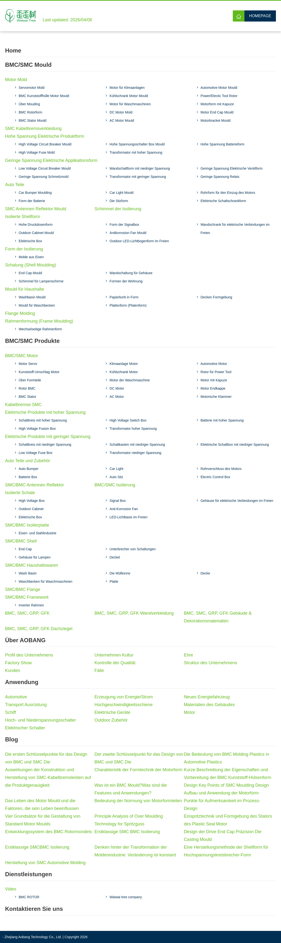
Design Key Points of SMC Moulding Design (226, 785)
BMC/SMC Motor (21, 355)
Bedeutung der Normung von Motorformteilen (138, 800)
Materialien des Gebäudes (209, 704)
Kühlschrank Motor (123, 372)
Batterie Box (28, 477)
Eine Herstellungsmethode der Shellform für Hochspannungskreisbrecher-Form (226, 851)
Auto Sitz (116, 477)
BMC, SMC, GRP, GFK (27, 613)
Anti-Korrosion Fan (123, 509)
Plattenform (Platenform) (128, 305)
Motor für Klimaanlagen (127, 88)
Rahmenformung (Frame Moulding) (39, 321)
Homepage (260, 16)
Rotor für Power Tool (216, 372)
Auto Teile (14, 184)
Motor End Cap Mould (217, 112)
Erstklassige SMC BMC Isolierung (127, 831)
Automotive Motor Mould (219, 88)
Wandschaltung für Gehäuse (130, 273)
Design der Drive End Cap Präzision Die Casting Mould (222, 835)
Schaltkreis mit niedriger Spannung (45, 444)
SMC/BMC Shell (21, 541)
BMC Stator (27, 397)
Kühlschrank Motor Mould (128, 96)
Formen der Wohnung (125, 281)
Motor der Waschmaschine (129, 380)
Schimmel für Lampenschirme (41, 281)
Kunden (12, 670)
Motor (189, 712)
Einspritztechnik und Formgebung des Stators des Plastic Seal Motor (228, 820)
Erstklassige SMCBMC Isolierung (37, 847)
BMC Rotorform (30, 112)
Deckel (114, 557)
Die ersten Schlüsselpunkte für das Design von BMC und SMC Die (46, 758)
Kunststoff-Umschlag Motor (39, 372)
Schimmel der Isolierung (117, 208)
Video (10, 889)
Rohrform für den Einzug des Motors (228, 193)
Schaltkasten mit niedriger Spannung (137, 444)
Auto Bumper (29, 469)
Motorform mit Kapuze (217, 104)
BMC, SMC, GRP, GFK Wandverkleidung (134, 613)
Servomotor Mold (32, 88)
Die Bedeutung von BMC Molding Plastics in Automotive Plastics (226, 758)
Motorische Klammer (216, 397)
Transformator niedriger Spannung (135, 453)
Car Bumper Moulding (35, 193)
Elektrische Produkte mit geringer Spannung (47, 436)
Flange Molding (20, 313)
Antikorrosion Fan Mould (127, 233)
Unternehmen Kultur (113, 655)
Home (13, 50)
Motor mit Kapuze (214, 380)
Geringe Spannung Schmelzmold (43, 177)
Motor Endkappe (213, 388)
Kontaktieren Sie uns (34, 908)
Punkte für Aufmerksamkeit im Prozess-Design (222, 804)
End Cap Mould (30, 273)
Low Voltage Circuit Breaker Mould (45, 168)
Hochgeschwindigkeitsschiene (123, 704)
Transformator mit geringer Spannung (137, 177)
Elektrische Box (30, 241)
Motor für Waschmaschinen (130, 104)
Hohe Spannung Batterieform (222, 144)
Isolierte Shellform (22, 216)
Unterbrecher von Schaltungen (132, 549)
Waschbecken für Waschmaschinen (45, 581)
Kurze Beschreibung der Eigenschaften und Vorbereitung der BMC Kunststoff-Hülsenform (227, 773)
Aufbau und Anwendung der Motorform (221, 793)
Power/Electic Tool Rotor (219, 96)
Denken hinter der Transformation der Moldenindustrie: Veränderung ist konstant (135, 851)
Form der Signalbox (124, 224)
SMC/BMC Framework (27, 597)
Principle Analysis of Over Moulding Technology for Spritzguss (128, 820)
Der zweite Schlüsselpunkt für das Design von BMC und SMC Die (138, 758)
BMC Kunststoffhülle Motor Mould (44, 96)
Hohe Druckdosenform (36, 224)
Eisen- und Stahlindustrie (37, 533)
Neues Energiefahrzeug (207, 696)
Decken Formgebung (216, 297)
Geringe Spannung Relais (220, 177)
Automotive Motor (214, 364)
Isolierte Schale (20, 492)
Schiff (10, 712)
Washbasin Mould (32, 297)
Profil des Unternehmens (29, 655)
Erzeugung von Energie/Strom (123, 696)
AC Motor (116, 397)
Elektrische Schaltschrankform (223, 201)
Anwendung (21, 682)
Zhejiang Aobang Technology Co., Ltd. (33, 937)
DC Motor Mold (120, 112)
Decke (205, 573)
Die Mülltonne (119, 573)
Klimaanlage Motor (123, 364)
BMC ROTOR (29, 897)
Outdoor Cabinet (31, 509)
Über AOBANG (25, 640)
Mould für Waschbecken (37, 305)
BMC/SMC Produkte (32, 341)
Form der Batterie (32, 201)
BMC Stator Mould (32, 120)
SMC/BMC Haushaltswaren (31, 565)
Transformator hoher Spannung (133, 428)
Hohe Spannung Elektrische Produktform (44, 136)
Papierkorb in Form (123, 297)
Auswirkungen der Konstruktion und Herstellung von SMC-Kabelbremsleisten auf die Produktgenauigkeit (48, 777)
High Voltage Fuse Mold (37, 152)
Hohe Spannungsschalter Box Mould (136, 144)
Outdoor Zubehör (111, 720)
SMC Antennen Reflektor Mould (35, 208)
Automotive (16, 696)
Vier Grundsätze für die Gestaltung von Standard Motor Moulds (42, 820)
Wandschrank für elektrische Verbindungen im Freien (235, 229)
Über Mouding (29, 104)
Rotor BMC (27, 388)
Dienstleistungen (28, 874)
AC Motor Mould (121, 120)
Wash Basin (28, 573)
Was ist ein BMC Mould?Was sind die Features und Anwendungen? (130, 789)
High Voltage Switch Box (128, 420)
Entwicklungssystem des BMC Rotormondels (48, 831)
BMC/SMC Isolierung (114, 485)
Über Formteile (30, 380)
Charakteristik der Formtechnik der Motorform (138, 769)
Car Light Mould (121, 193)
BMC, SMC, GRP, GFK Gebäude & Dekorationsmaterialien (218, 617)
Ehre (188, 655)
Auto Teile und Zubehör (27, 460)
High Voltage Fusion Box (37, 428)
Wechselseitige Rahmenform (40, 329)
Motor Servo (28, 364)
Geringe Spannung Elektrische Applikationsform (51, 160)
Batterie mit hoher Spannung (222, 420)
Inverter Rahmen (31, 605)
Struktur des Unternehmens (210, 662)
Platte (113, 581)
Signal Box (117, 501)
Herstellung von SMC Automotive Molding (45, 862)
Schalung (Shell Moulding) (30, 265)
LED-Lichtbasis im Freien (128, 517)
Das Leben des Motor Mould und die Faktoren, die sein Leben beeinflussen (42, 804)
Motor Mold (16, 79)
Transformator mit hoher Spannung (135, 152)
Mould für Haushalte (24, 289)
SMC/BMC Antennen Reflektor (34, 485)
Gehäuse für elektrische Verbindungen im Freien (237, 501)
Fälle (99, 670)
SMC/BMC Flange (22, 589)
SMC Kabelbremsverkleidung (33, 128)
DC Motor (116, 388)
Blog (11, 739)
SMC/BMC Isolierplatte (27, 525)
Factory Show (18, 662)
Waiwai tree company (125, 897)
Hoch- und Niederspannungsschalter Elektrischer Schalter (40, 724)
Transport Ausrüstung (26, 704)
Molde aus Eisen (31, 257)
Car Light (116, 469)
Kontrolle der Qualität (114, 662)
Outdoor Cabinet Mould (36, 233)
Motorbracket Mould (216, 120)
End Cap (25, 549)
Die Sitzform (118, 201)
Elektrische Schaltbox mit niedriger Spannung (235, 444)
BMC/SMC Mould (28, 64)
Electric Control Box (215, 477)
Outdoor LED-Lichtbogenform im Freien (139, 241)
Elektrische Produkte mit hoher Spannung (45, 412)
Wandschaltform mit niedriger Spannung (139, 168)
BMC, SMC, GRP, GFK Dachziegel (38, 628)
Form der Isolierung (24, 249)
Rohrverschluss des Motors (221, 469)
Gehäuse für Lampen (35, 557)
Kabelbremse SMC (23, 404)
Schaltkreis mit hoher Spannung (43, 420)
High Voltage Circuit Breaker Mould (45, 144)
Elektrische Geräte (112, 712)
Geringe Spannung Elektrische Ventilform (232, 168)
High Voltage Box (32, 501)
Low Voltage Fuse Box (35, 453)
